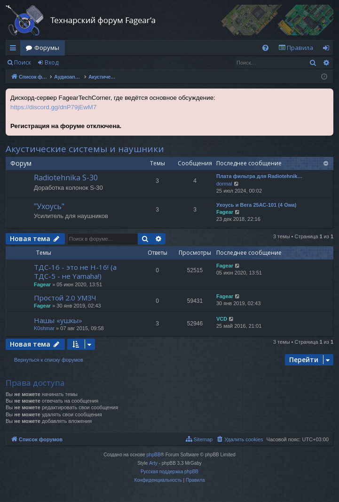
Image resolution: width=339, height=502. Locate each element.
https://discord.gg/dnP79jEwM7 (53, 107)
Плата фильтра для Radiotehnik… (259, 176)
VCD (221, 319)
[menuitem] (265, 48)
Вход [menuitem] (328, 49)
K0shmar (44, 328)
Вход (51, 62)
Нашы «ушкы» (58, 320)
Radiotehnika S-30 (66, 177)
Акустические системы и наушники (85, 149)
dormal (224, 183)
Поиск (22, 62)
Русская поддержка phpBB (169, 471)
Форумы (46, 47)
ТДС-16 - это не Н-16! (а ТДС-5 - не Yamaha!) (75, 271)
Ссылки (14, 49)
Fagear (224, 212)
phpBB (154, 454)
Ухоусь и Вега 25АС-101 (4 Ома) (256, 205)
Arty (153, 463)
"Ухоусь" (49, 206)
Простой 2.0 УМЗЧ (65, 297)
